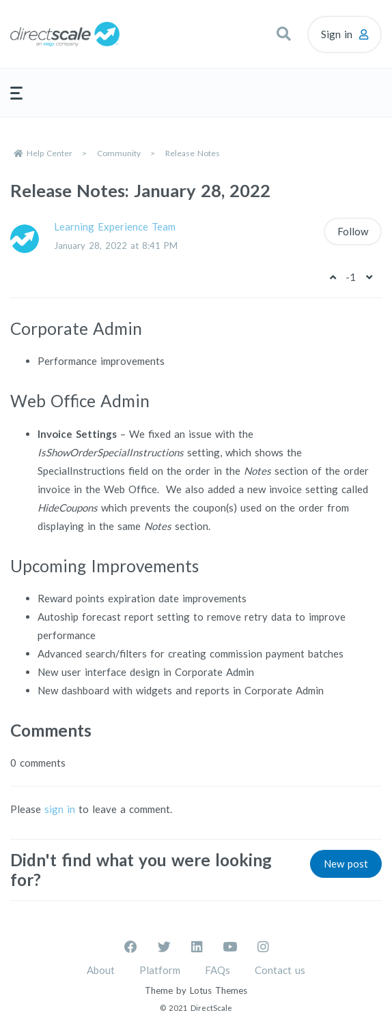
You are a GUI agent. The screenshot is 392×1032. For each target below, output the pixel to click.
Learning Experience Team (115, 226)
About (101, 970)
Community (119, 153)
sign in (59, 809)
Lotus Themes (218, 990)
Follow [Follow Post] (352, 231)
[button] (283, 34)
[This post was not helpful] (368, 276)
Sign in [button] (336, 34)
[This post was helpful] (332, 276)
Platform (159, 970)
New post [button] (346, 863)
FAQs (217, 970)
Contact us (280, 970)
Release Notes (192, 153)
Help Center (49, 153)
